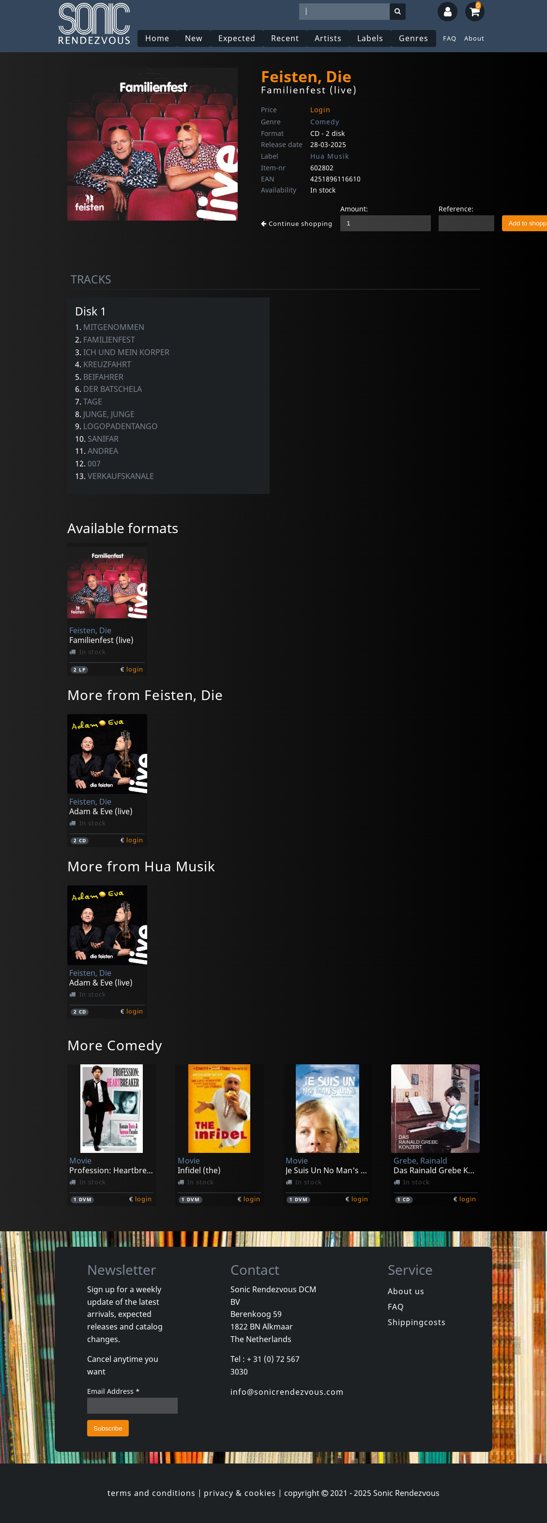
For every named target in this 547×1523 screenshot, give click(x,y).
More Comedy (114, 1045)
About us (406, 1291)
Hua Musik (329, 156)
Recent (285, 38)
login (134, 669)
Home (157, 38)
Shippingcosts (417, 1322)
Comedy (324, 121)
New (194, 38)
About (474, 38)
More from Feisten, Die (145, 695)
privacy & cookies (240, 1493)
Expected (237, 38)
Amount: (354, 208)
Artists (328, 38)
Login (320, 109)
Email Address (113, 1391)
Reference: (456, 208)
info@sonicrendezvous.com (287, 1392)
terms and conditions (151, 1493)
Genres (413, 38)
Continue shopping (297, 223)
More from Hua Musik (141, 866)
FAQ (449, 38)
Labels (370, 38)
